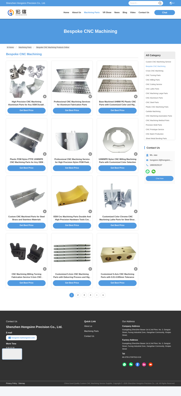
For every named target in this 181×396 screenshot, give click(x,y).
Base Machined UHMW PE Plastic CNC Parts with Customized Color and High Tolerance (117, 107)
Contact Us (89, 346)
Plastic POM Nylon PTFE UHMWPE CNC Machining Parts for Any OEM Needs (26, 167)
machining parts (92, 12)
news (117, 12)
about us (76, 12)
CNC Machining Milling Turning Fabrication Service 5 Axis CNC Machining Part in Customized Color (26, 286)
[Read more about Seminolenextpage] (97, 305)
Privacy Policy (11, 393)
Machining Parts (25, 47)
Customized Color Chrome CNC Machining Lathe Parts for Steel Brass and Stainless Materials (117, 226)
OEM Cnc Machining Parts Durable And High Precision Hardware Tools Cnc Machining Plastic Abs (72, 226)
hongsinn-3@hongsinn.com (162, 160)
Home (66, 12)
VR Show (107, 12)
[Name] (160, 3)
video (132, 12)
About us (88, 336)
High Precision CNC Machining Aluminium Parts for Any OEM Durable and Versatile (26, 107)
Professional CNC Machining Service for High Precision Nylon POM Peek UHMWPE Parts (72, 167)
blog (125, 12)
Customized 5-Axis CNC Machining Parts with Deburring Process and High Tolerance (72, 286)
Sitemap (21, 393)
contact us (144, 12)
